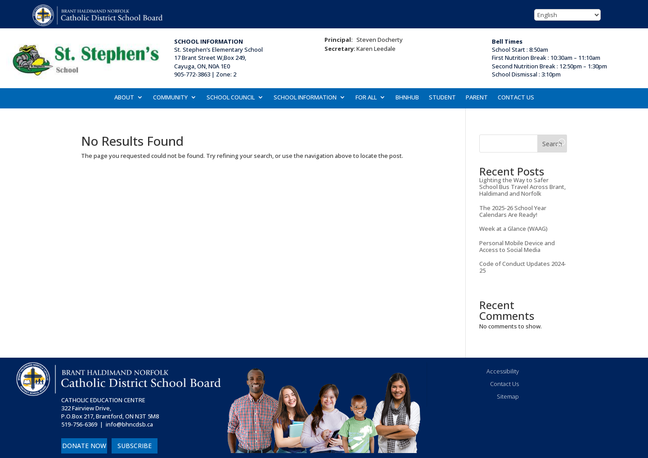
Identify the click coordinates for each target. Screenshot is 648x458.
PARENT (477, 97)
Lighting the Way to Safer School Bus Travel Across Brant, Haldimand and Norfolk (522, 187)
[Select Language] (567, 15)
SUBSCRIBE (134, 445)
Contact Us (504, 384)
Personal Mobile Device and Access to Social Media (517, 246)
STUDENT (442, 97)
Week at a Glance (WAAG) (513, 229)
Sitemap (508, 396)
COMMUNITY (170, 97)
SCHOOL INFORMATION (305, 97)
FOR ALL (366, 97)
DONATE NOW (84, 445)
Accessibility (502, 371)
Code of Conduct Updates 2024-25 (522, 267)
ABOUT (124, 97)
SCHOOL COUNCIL (231, 97)
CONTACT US (516, 97)
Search (552, 143)
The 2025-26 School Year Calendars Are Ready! (512, 211)
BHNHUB (407, 97)
